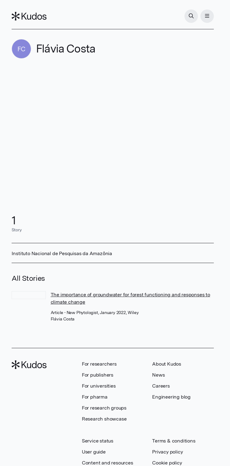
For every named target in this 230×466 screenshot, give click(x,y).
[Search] (191, 16)
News (158, 375)
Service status (97, 441)
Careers (161, 386)
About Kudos (166, 364)
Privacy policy (167, 452)
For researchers (99, 364)
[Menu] (207, 16)
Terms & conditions (173, 441)
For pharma (95, 397)
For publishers (97, 375)
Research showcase (104, 419)
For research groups (104, 408)
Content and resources (107, 463)
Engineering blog (171, 397)
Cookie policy (167, 463)
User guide (94, 452)
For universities (99, 386)
